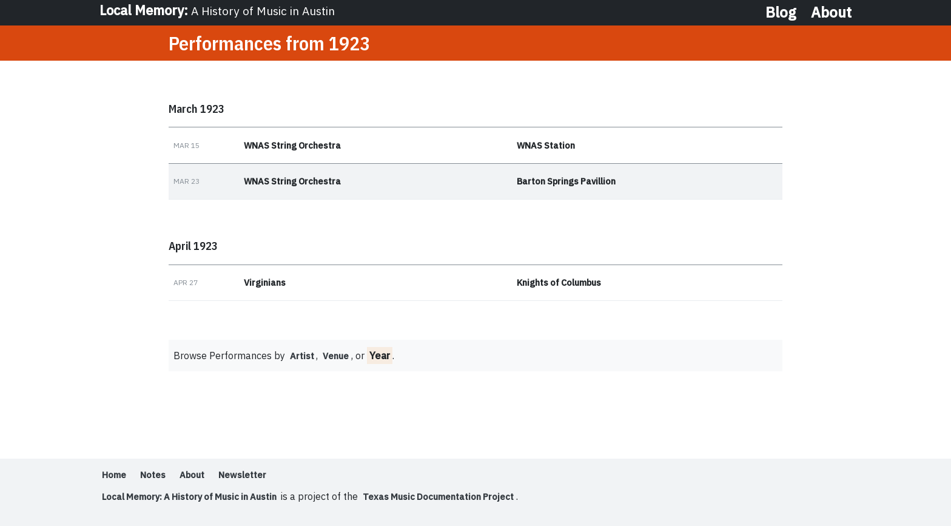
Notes (158, 479)
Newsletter (256, 479)
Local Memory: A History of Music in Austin (198, 500)
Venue (340, 360)
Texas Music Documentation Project (464, 500)
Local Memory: (221, 12)
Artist (303, 360)
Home (115, 479)
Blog (780, 12)
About (831, 12)
